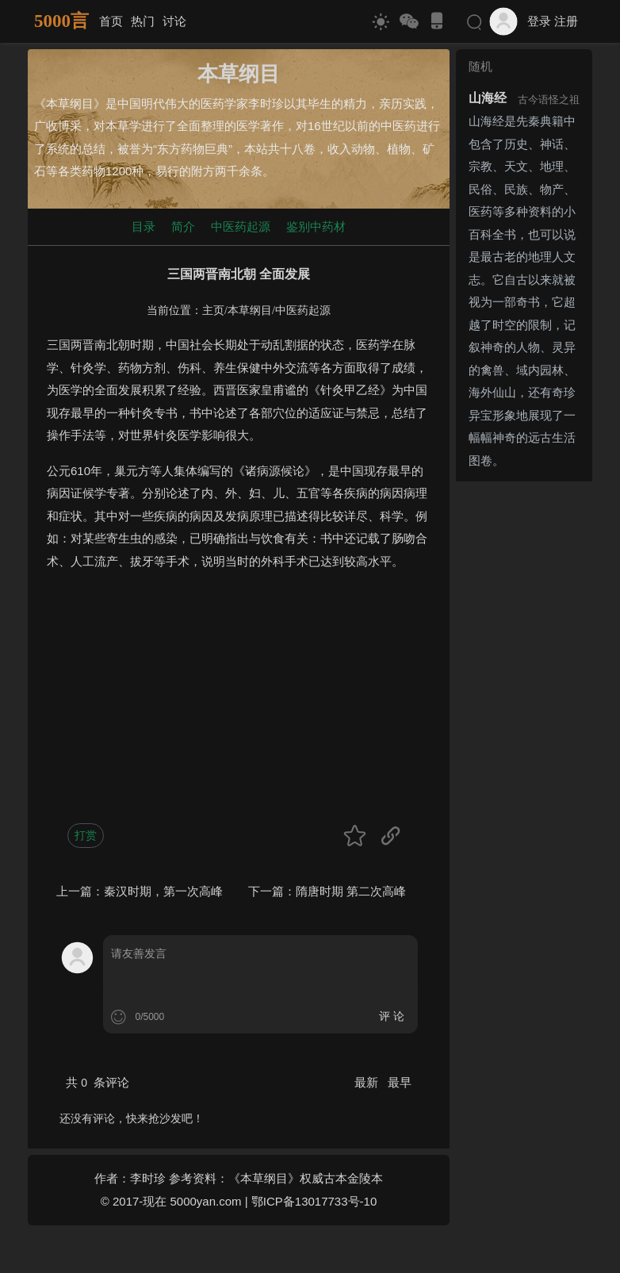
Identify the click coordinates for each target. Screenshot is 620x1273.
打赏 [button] (86, 835)
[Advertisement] (239, 696)
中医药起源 (240, 226)
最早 (399, 1082)
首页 (111, 21)
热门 (143, 21)
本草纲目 (250, 310)
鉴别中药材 (316, 226)
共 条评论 (97, 1082)
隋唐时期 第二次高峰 (351, 891)
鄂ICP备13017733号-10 (314, 1201)
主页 (213, 310)
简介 (183, 226)
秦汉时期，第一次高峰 (163, 891)
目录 (143, 226)
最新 (367, 1082)
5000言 (61, 21)
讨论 (174, 21)
